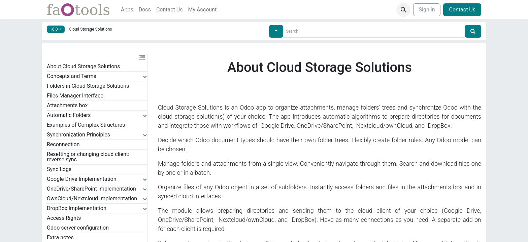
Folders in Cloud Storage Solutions (88, 86)
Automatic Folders (69, 115)
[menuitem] (127, 9)
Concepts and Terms (71, 76)
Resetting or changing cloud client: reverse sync (88, 157)
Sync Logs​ (59, 169)
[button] (403, 10)
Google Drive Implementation (82, 179)
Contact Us (462, 9)
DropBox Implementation (76, 208)
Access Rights (64, 218)
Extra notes (60, 237)
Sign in (427, 9)
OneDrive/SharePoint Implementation (91, 189)
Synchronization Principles (78, 134)
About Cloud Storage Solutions (83, 66)
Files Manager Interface (75, 95)
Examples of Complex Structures (86, 125)
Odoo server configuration (78, 228)
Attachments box (67, 105)
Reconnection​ (63, 144)
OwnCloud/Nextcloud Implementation (92, 198)
